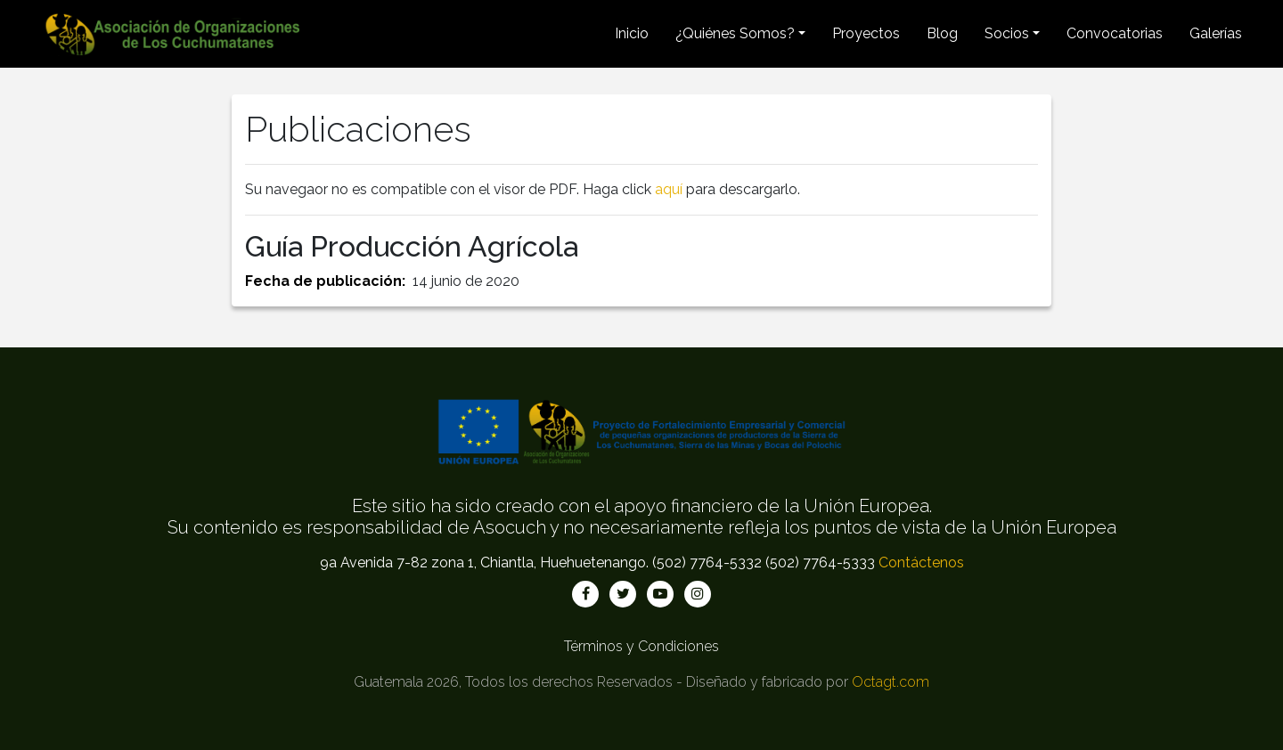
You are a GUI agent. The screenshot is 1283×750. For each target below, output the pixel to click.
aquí (668, 189)
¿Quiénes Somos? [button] (735, 33)
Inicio (632, 33)
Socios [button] (1007, 33)
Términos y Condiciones (641, 646)
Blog (942, 33)
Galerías (1215, 33)
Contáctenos (921, 562)
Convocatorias (1114, 33)
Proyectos (866, 33)
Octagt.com (890, 681)
